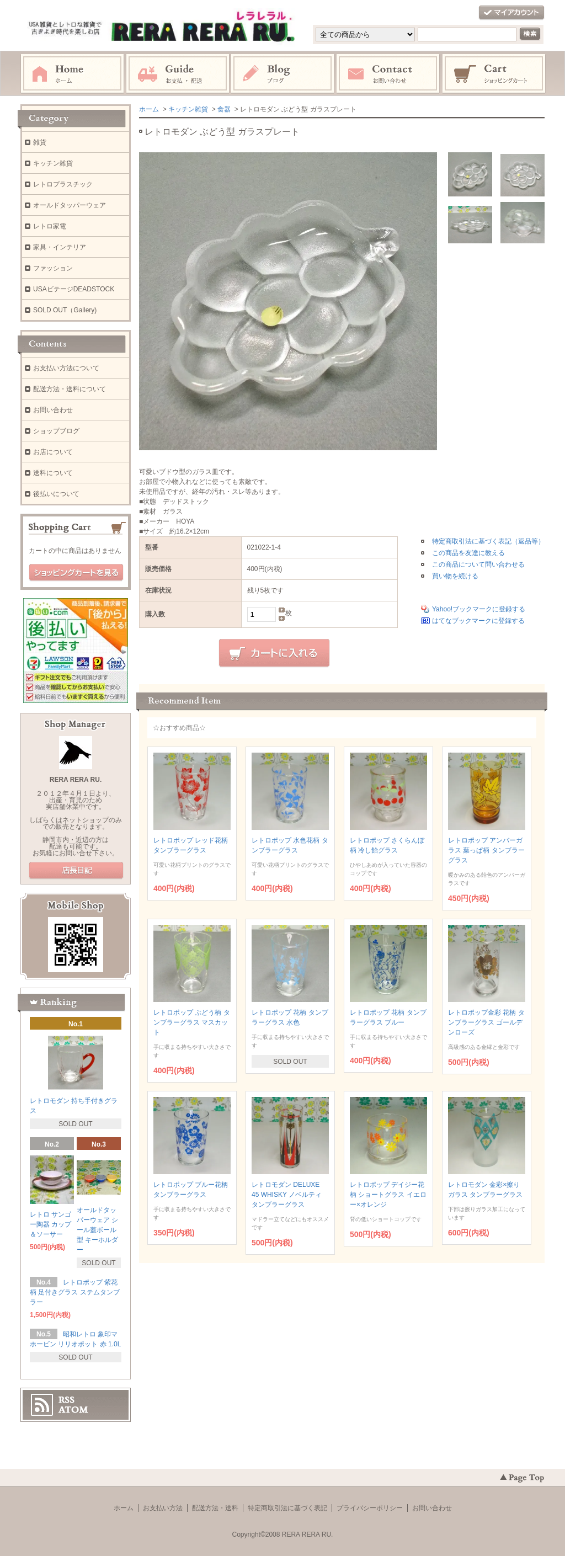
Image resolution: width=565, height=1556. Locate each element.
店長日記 (76, 871)
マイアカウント (511, 13)
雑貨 (39, 142)
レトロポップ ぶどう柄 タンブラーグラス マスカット (191, 1022)
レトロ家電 (49, 226)
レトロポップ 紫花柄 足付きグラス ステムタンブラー (75, 1292)
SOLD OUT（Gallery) (65, 310)
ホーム (72, 74)
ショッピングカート (494, 74)
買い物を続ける (455, 576)
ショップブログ (56, 431)
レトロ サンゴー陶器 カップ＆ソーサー (50, 1224)
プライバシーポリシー (370, 1508)
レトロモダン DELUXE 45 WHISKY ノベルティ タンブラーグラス (287, 1194)
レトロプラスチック (63, 184)
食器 (224, 109)
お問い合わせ (388, 74)
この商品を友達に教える (468, 553)
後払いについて (56, 494)
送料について (53, 473)
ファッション (53, 268)
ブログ (283, 74)
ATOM (73, 1409)
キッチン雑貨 (188, 109)
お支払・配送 (178, 74)
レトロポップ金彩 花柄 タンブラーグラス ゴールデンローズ (486, 1022)
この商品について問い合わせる (478, 564)
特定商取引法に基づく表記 (287, 1508)
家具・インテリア (59, 247)
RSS (66, 1400)
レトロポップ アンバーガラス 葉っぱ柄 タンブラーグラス (486, 850)
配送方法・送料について (69, 389)
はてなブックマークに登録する (478, 621)
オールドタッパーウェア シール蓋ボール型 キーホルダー (97, 1230)
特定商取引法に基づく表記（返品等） (488, 541)
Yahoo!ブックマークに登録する (478, 609)
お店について (53, 452)
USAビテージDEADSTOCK (73, 289)
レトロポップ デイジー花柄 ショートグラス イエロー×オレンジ (388, 1194)
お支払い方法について (66, 368)
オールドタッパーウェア (69, 205)
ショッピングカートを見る (76, 573)
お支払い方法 (163, 1508)
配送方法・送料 (215, 1508)
